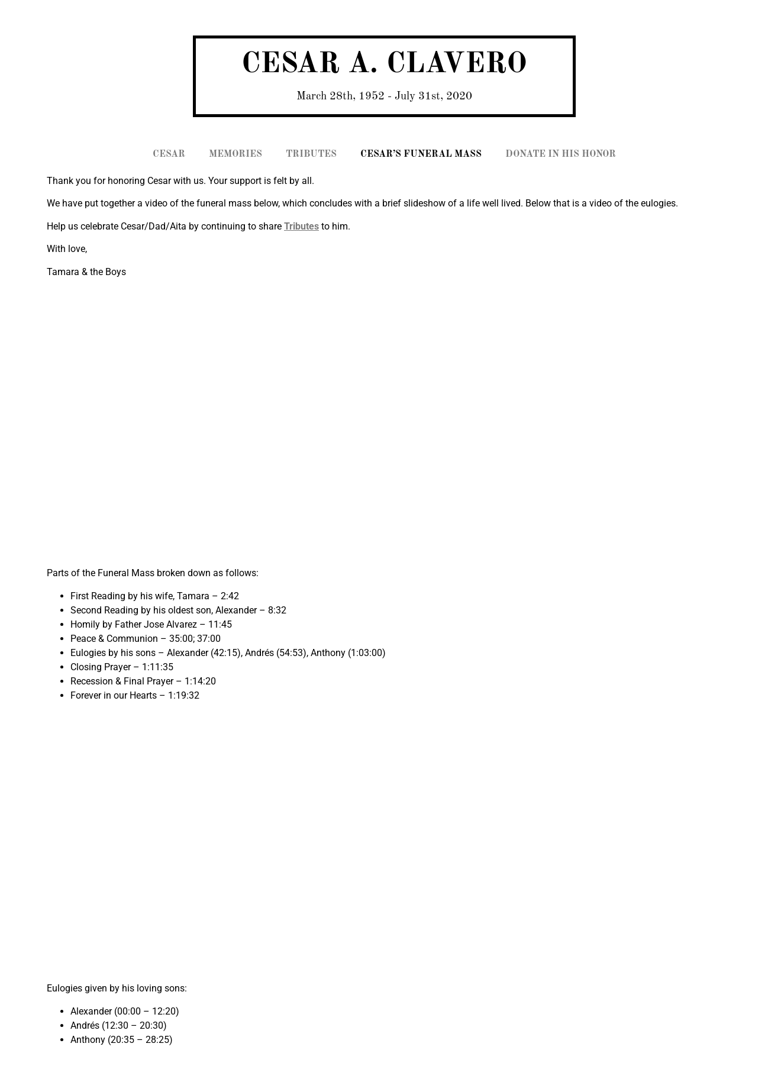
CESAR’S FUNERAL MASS (421, 154)
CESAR (169, 154)
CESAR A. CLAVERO (384, 64)
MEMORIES (235, 154)
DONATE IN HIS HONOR (560, 154)
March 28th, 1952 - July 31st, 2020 (384, 96)
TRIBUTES (311, 154)
